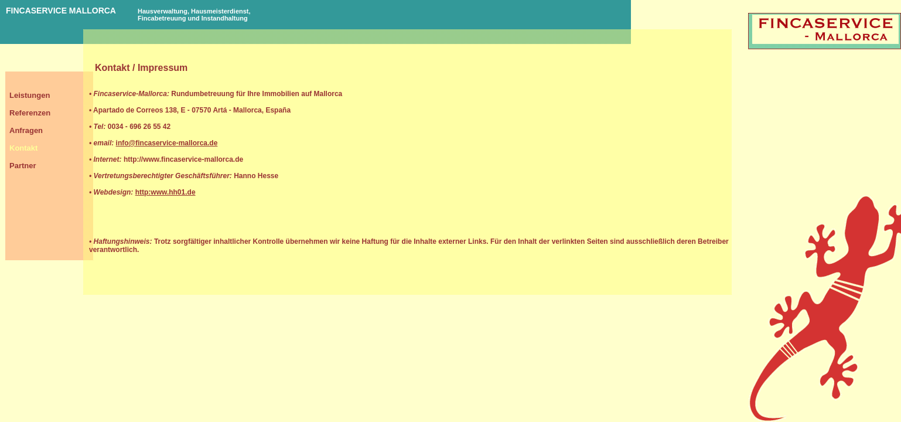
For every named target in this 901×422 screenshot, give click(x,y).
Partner (22, 165)
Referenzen (29, 112)
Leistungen (29, 95)
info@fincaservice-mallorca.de (167, 143)
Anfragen (26, 130)
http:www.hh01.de (165, 192)
